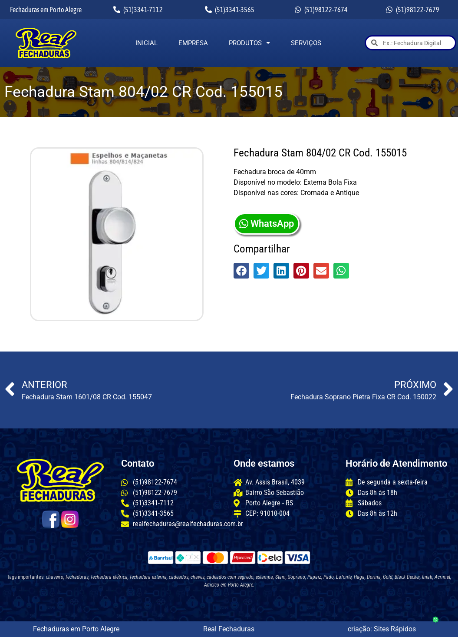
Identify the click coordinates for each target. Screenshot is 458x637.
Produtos (249, 43)
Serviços (306, 43)
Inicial (146, 43)
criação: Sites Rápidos (382, 629)
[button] (241, 271)
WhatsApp (266, 223)
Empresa (193, 43)
